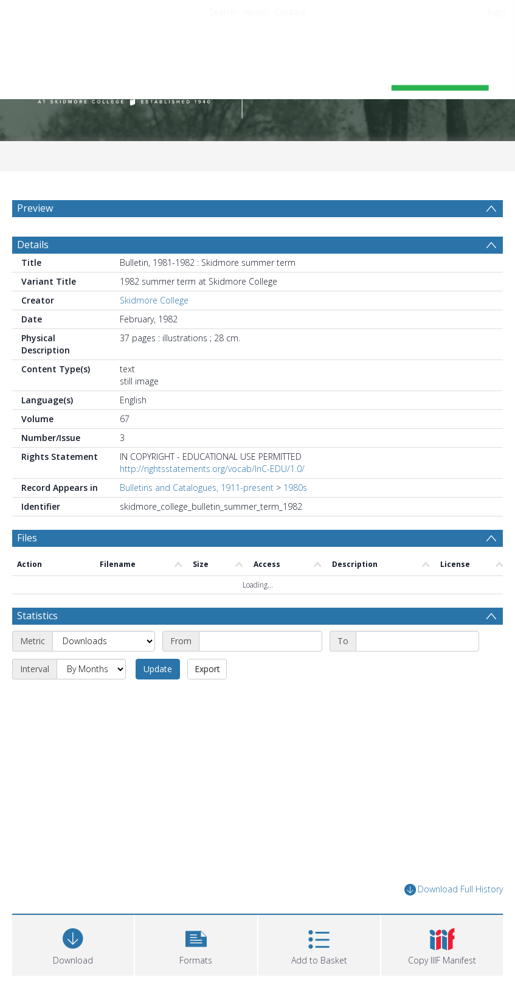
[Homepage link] (258, 77)
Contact (290, 12)
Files (27, 537)
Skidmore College (154, 300)
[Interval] (91, 669)
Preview (35, 208)
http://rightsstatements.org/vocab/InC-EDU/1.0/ (212, 468)
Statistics (37, 615)
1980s (295, 487)
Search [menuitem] (222, 12)
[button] (196, 944)
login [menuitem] (497, 12)
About (256, 12)
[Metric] (103, 641)
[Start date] (260, 641)
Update (157, 669)
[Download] (73, 944)
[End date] (417, 641)
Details (33, 244)
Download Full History (453, 889)
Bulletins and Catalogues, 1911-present (197, 487)
